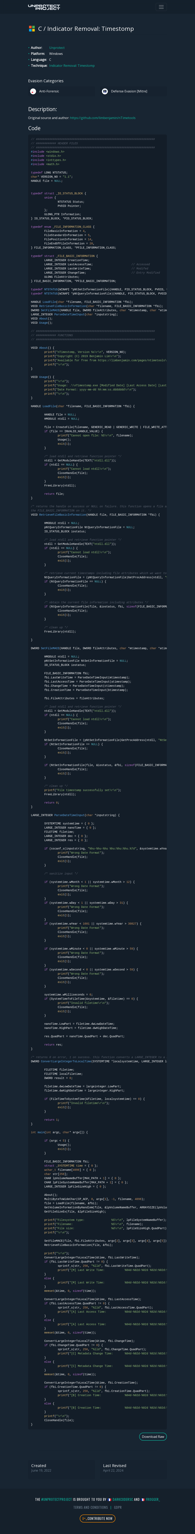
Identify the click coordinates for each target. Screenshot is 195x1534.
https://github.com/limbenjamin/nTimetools (103, 118)
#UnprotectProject (56, 1499)
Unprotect (57, 48)
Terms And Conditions (90, 1507)
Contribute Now (98, 1518)
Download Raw (153, 1436)
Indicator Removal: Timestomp (72, 65)
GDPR (118, 1507)
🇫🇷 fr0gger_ (150, 1499)
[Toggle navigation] (161, 7)
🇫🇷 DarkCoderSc (120, 1499)
